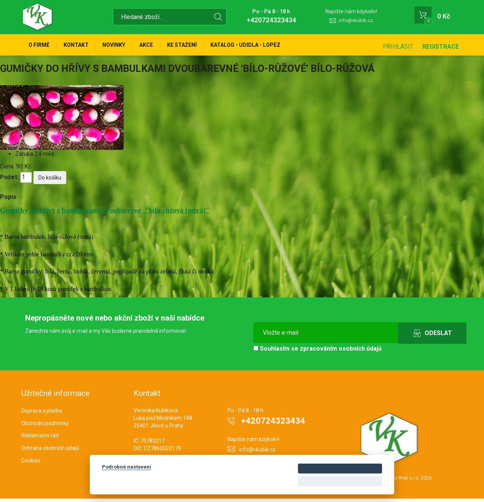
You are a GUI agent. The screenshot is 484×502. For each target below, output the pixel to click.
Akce (157, 46)
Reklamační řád (40, 439)
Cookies (30, 464)
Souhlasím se (317, 351)
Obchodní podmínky (45, 426)
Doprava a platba (41, 414)
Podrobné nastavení (126, 467)
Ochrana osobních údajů (50, 451)
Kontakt (80, 46)
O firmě (40, 46)
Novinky (121, 46)
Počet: (9, 180)
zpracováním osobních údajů (341, 351)
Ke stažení (196, 46)
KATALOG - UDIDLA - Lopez (263, 46)
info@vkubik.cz (356, 20)
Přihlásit (398, 46)
